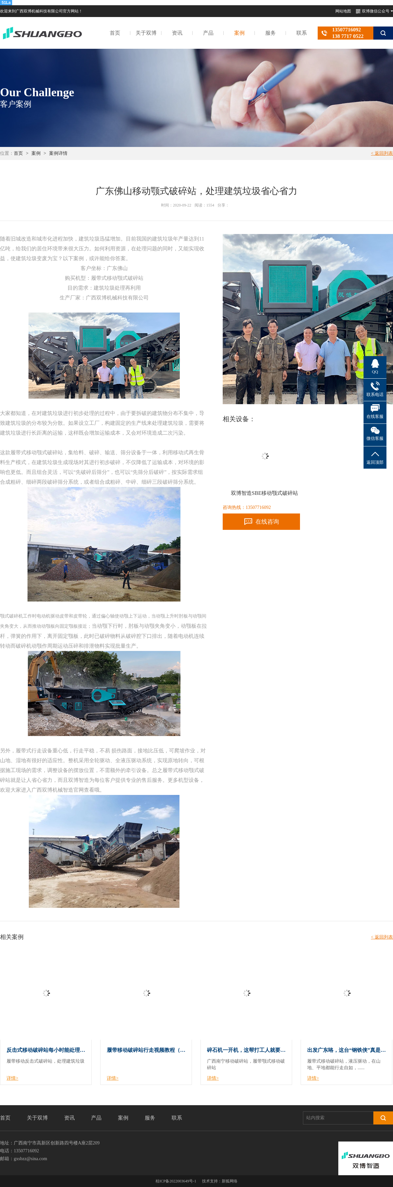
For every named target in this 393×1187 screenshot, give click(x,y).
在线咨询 (267, 521)
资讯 (177, 33)
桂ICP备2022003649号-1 (176, 1181)
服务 (270, 33)
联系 (301, 33)
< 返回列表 (382, 153)
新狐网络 (229, 1181)
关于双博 (146, 33)
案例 (239, 33)
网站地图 (343, 11)
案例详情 (58, 153)
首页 (115, 33)
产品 (208, 33)
